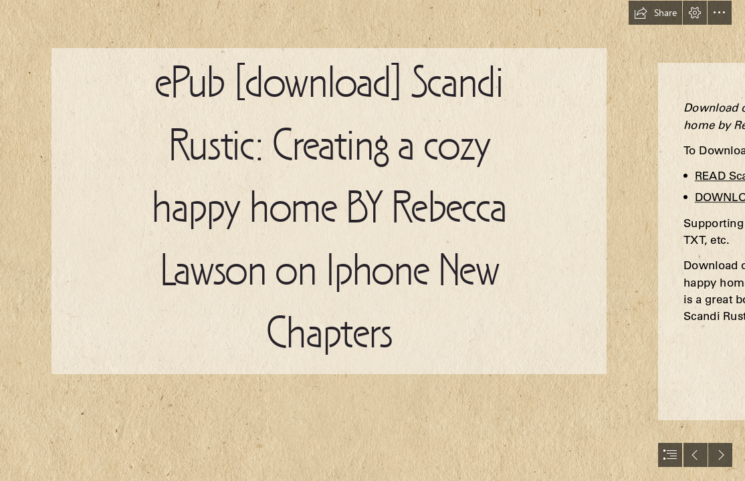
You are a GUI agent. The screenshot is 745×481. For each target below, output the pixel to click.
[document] (372, 240)
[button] (655, 13)
